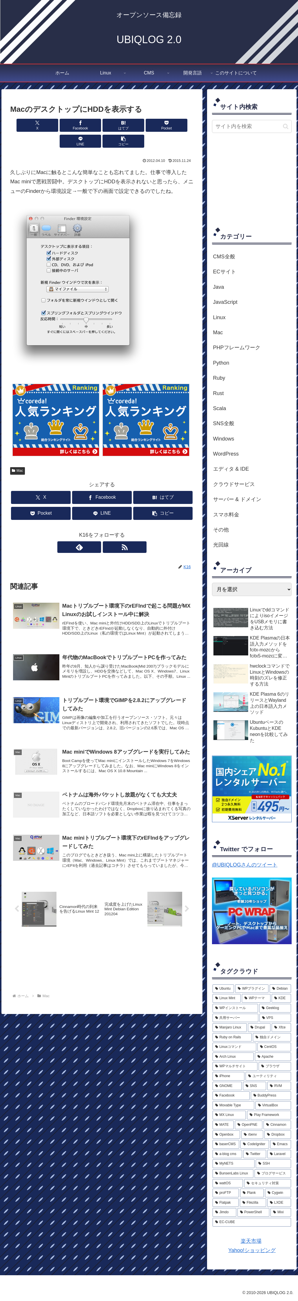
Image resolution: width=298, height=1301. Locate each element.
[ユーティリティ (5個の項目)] (268, 1076)
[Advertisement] (255, 179)
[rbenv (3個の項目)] (252, 1134)
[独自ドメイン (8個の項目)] (272, 1037)
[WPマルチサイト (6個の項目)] (235, 1066)
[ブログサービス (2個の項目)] (273, 1173)
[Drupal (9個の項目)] (259, 1027)
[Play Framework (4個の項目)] (269, 1115)
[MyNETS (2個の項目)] (234, 1163)
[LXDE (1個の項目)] (279, 1202)
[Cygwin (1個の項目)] (278, 1193)
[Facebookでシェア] (55, 125)
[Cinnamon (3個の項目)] (277, 1125)
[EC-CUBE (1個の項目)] (252, 1222)
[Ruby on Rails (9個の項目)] (232, 1037)
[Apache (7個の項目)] (273, 1057)
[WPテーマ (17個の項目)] (256, 998)
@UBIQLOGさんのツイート (244, 865)
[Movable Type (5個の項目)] (233, 1105)
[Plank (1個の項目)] (252, 1193)
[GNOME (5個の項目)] (227, 1086)
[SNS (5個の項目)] (254, 1086)
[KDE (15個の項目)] (281, 998)
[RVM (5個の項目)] (279, 1086)
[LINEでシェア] (148, 125)
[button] (178, 125)
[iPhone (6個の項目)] (229, 1076)
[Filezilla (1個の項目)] (253, 1202)
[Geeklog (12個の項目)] (275, 1008)
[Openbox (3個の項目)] (226, 1134)
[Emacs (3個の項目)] (280, 1144)
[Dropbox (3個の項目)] (277, 1134)
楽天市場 (251, 1241)
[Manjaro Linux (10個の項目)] (230, 1027)
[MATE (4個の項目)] (223, 1125)
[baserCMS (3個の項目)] (226, 1144)
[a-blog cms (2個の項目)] (227, 1154)
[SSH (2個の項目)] (273, 1163)
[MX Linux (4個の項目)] (229, 1115)
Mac (17, 455)
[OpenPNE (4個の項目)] (248, 1125)
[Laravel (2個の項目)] (279, 1154)
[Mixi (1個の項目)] (280, 1212)
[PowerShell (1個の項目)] (253, 1212)
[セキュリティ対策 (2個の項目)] (267, 1183)
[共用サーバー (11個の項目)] (235, 1018)
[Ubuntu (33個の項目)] (223, 988)
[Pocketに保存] (117, 125)
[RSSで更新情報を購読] (108, 531)
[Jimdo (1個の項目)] (224, 1212)
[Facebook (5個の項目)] (231, 1095)
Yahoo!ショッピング (252, 1250)
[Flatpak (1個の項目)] (226, 1202)
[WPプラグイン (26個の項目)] (251, 988)
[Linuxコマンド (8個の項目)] (234, 1047)
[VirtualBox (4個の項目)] (273, 1105)
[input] (252, 126)
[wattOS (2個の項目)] (228, 1183)
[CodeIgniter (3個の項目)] (254, 1144)
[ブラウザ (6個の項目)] (275, 1066)
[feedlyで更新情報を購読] (95, 531)
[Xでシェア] (24, 125)
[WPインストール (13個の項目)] (235, 1008)
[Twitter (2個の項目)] (254, 1154)
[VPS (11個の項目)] (275, 1018)
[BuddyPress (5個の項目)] (271, 1095)
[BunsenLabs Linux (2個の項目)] (233, 1173)
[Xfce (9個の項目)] (281, 1027)
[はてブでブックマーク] (86, 125)
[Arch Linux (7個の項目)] (233, 1057)
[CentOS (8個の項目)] (274, 1047)
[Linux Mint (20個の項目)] (227, 998)
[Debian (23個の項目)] (280, 988)
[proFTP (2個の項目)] (226, 1193)
